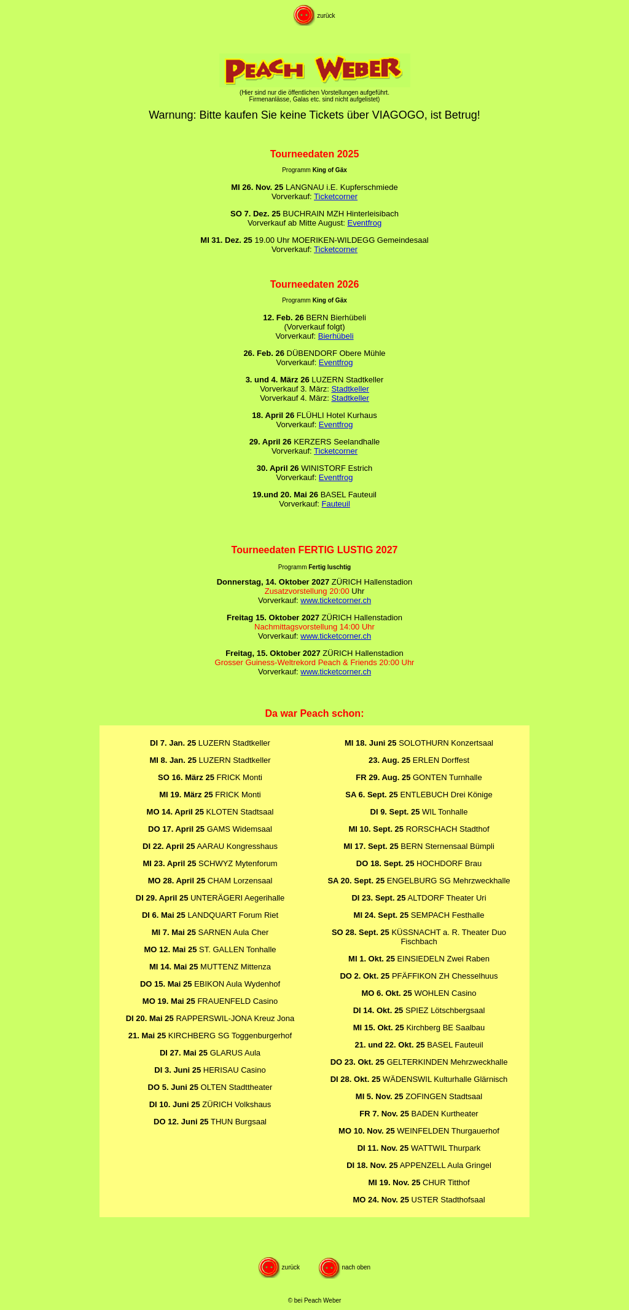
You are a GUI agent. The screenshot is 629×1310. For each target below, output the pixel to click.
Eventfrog (364, 222)
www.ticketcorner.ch (335, 600)
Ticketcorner (335, 196)
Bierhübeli (336, 336)
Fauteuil (336, 503)
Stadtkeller (350, 388)
